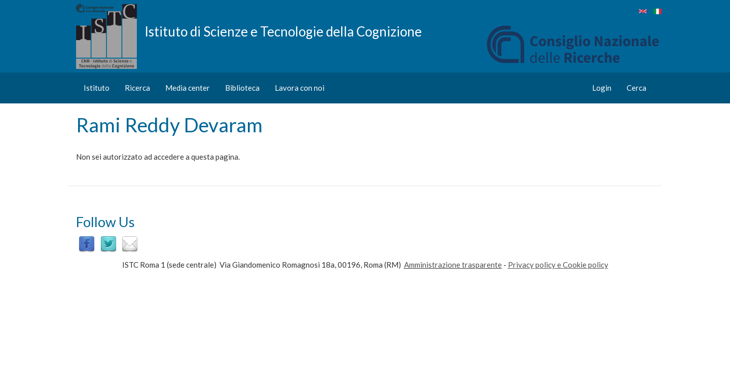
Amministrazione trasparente (453, 264)
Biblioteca (242, 87)
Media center (187, 87)
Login (601, 87)
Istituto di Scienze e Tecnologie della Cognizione (283, 31)
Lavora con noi (299, 87)
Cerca (636, 87)
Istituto (97, 87)
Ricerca (137, 87)
